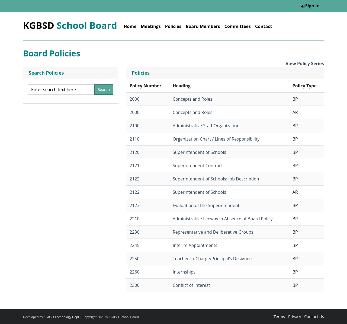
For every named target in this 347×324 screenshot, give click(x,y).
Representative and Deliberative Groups (213, 232)
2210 (135, 219)
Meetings (150, 26)
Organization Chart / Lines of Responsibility (216, 139)
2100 (135, 126)
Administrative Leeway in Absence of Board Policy (223, 219)
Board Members (203, 26)
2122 (135, 179)
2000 (135, 99)
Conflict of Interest (191, 285)
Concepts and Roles (192, 99)
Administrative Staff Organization (206, 126)
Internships (184, 272)
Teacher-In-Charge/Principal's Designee (212, 259)
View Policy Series (304, 63)
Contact (263, 26)
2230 (135, 232)
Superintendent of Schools (199, 152)
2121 (135, 166)
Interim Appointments (195, 245)
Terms (279, 316)
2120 (135, 152)
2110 (135, 139)
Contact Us (314, 316)
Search (104, 89)
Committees (237, 26)
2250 (135, 259)
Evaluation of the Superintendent (206, 205)
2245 (135, 245)
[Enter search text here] (61, 89)
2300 (135, 285)
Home (130, 26)
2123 (135, 205)
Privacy (294, 316)
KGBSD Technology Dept (61, 317)
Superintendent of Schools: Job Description (216, 179)
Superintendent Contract (198, 166)
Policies (173, 26)
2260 (135, 272)
